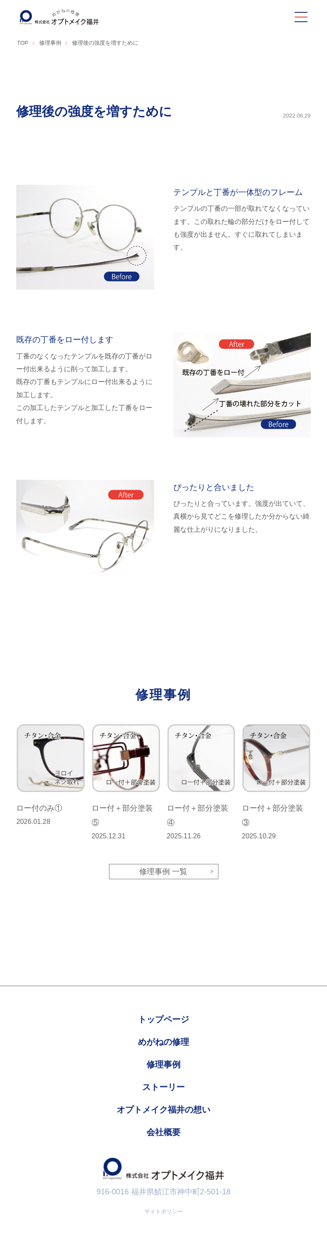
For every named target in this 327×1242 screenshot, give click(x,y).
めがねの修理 (163, 1042)
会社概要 (163, 1133)
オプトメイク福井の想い (163, 1110)
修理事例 (163, 1065)
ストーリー (163, 1088)
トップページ (163, 1020)
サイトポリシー (163, 1212)
